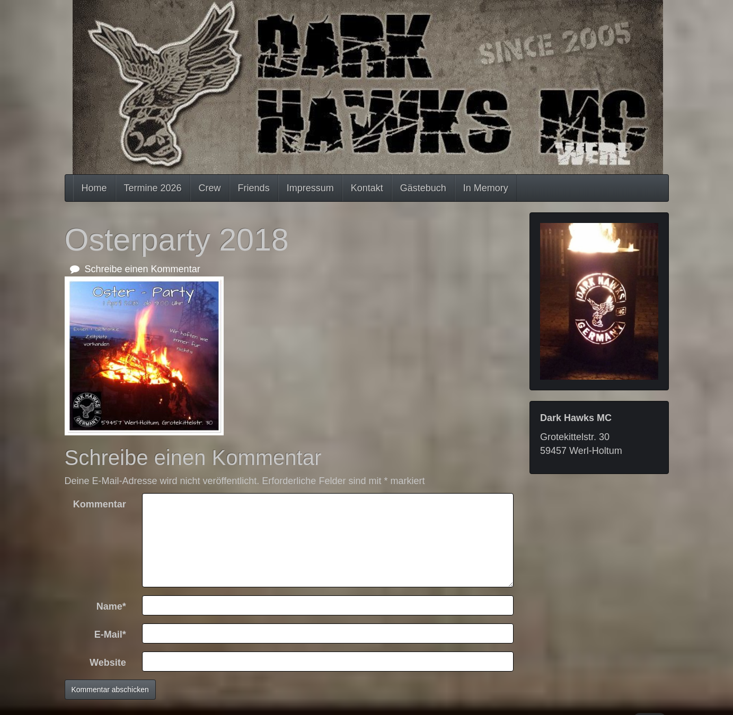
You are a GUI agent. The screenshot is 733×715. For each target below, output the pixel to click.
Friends (254, 188)
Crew (210, 188)
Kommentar (99, 504)
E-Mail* (110, 634)
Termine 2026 (153, 188)
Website (108, 662)
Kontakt (367, 188)
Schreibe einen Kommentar (135, 269)
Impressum (310, 188)
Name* (111, 606)
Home (94, 188)
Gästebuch (423, 188)
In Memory (485, 188)
